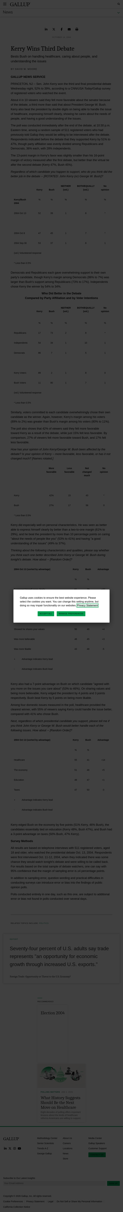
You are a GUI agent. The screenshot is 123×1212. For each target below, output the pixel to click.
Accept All (46, 614)
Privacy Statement (87, 605)
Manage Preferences (71, 614)
